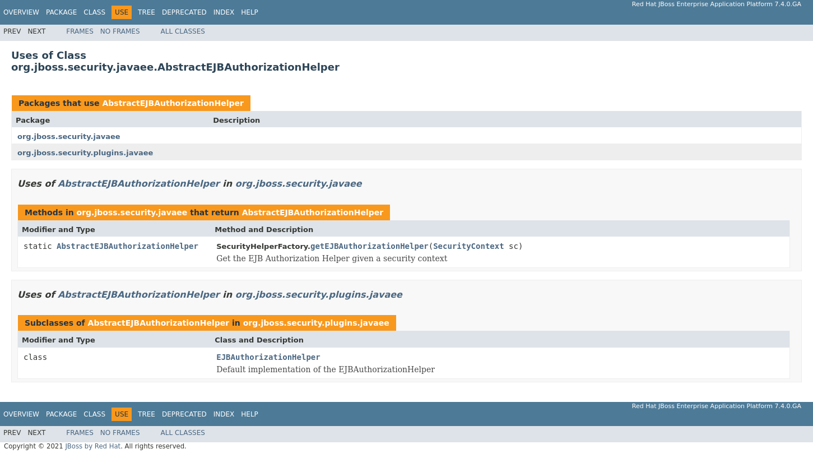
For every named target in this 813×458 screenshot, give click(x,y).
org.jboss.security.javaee (68, 136)
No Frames (120, 31)
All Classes (183, 31)
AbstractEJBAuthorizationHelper (173, 103)
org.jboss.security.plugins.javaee (85, 153)
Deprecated (184, 12)
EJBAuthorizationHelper (268, 357)
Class (94, 12)
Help (249, 12)
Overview (21, 12)
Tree (146, 12)
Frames (80, 31)
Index (224, 12)
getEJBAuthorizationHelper (369, 246)
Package (61, 12)
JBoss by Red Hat (92, 446)
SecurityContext (468, 246)
